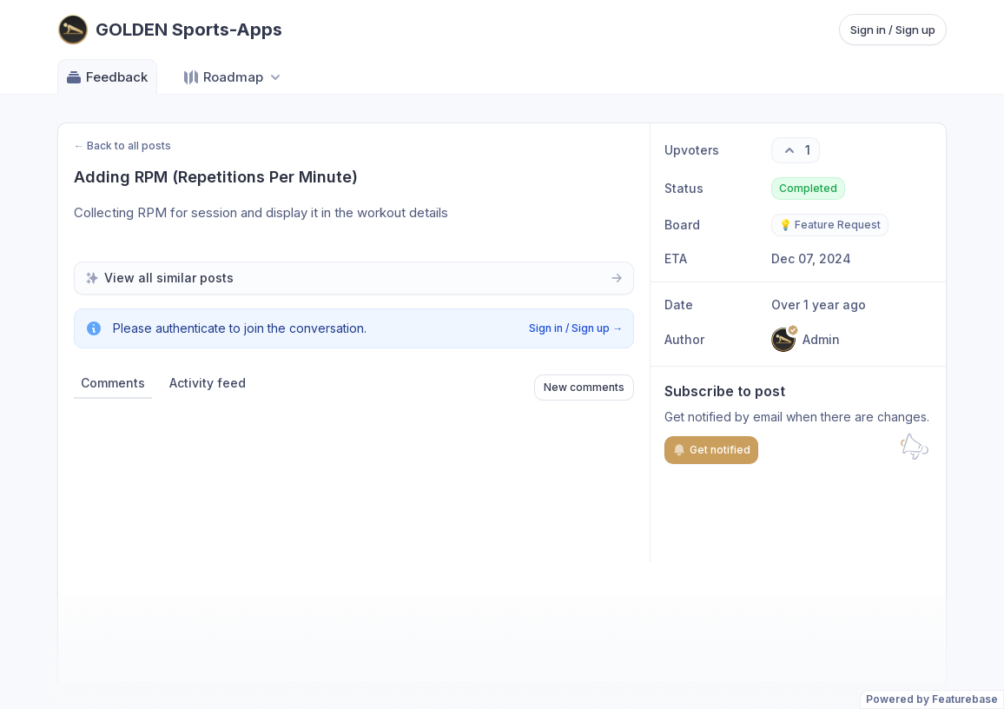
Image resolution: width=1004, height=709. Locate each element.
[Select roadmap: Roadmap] (233, 77)
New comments (584, 387)
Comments (113, 382)
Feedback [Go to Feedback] (106, 77)
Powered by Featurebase (932, 699)
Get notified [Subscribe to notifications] (711, 450)
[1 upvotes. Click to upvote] (795, 150)
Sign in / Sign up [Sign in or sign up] (892, 29)
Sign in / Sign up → (576, 328)
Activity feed (207, 382)
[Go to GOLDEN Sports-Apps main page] (169, 29)
